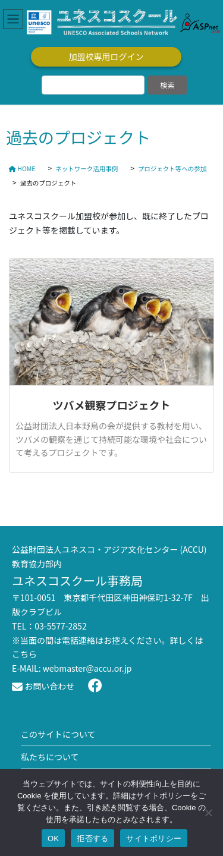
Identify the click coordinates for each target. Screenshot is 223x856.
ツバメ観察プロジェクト (112, 405)
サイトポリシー (153, 838)
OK (53, 838)
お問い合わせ (43, 686)
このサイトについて (58, 734)
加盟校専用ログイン (106, 56)
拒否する (92, 838)
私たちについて (50, 757)
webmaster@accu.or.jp (87, 668)
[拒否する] (208, 813)
